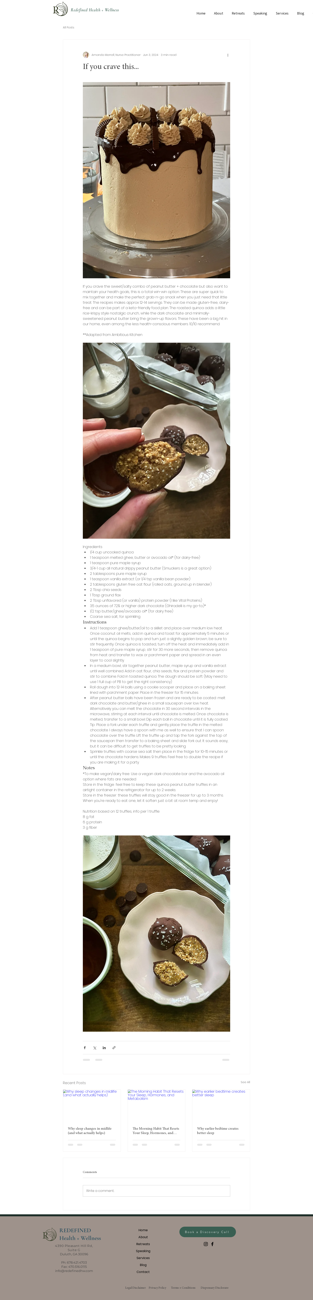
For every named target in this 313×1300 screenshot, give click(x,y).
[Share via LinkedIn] (104, 1048)
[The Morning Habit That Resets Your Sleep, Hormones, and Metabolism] (156, 1106)
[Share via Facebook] (85, 1048)
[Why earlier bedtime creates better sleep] (221, 1106)
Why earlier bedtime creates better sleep (218, 1131)
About (143, 1237)
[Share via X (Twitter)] (94, 1048)
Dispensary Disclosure (215, 1287)
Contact (143, 1272)
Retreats (143, 1244)
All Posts (68, 27)
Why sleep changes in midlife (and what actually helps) (90, 1131)
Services (143, 1258)
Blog (143, 1265)
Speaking (143, 1251)
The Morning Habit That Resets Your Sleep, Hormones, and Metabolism (156, 1131)
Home (143, 1230)
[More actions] (227, 54)
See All (245, 1082)
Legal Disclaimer (135, 1287)
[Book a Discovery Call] (207, 1232)
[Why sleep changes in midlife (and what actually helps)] (92, 1106)
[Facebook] (212, 1244)
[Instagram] (205, 1244)
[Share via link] (114, 1048)
